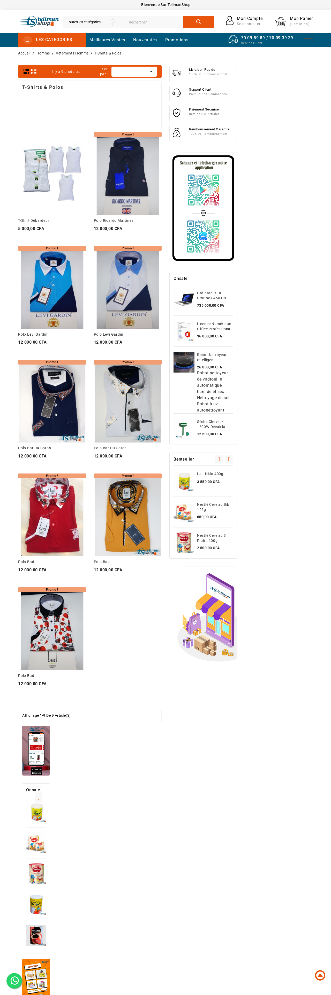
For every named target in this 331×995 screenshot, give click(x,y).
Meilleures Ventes (107, 39)
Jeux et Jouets (166, 925)
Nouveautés (145, 39)
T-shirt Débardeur (109, 220)
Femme (159, 917)
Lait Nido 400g (59, 214)
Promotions (163, 876)
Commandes (270, 891)
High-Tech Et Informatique (176, 900)
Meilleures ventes (169, 892)
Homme (160, 909)
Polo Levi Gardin (108, 334)
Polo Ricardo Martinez (189, 220)
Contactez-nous (220, 909)
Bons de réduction (276, 916)
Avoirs (265, 899)
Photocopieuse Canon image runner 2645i (59, 499)
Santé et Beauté (167, 933)
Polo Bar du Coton (110, 448)
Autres (159, 942)
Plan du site (217, 917)
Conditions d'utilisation (227, 884)
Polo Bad (102, 562)
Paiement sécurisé (222, 900)
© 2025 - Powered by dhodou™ (165, 987)
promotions (177, 39)
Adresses (267, 907)
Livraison (214, 876)
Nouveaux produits (170, 884)
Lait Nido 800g (59, 307)
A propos (214, 892)
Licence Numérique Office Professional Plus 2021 (290, 329)
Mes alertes (269, 924)
